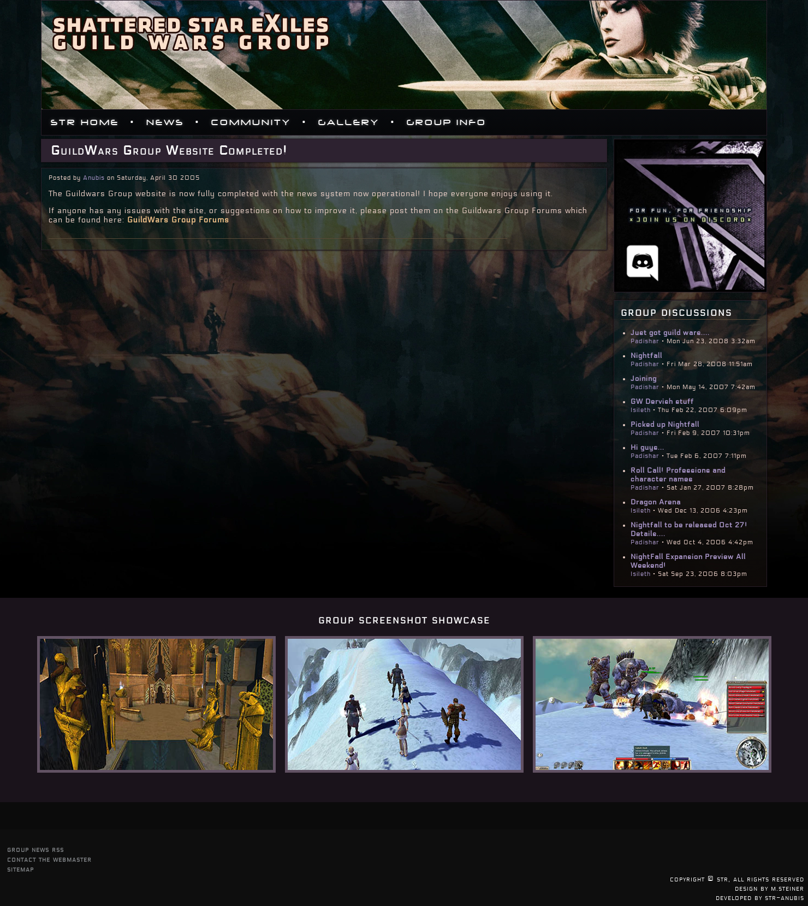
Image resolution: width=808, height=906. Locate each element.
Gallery (348, 122)
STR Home (85, 122)
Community (251, 122)
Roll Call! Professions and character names (678, 475)
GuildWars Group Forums (178, 220)
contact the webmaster (49, 859)
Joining (644, 378)
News (165, 122)
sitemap (20, 869)
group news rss (35, 849)
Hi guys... (647, 447)
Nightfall (646, 355)
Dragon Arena (656, 502)
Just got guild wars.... (670, 332)
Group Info (446, 122)
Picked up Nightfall (665, 424)
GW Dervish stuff (662, 401)
